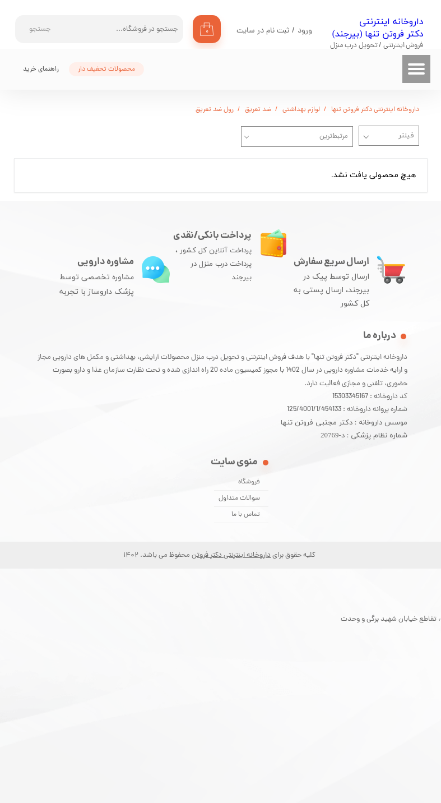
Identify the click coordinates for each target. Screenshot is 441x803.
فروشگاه (249, 482)
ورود (305, 31)
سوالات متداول (239, 498)
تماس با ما (245, 515)
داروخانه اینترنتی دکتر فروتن (231, 555)
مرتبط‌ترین (333, 136)
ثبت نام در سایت (262, 31)
